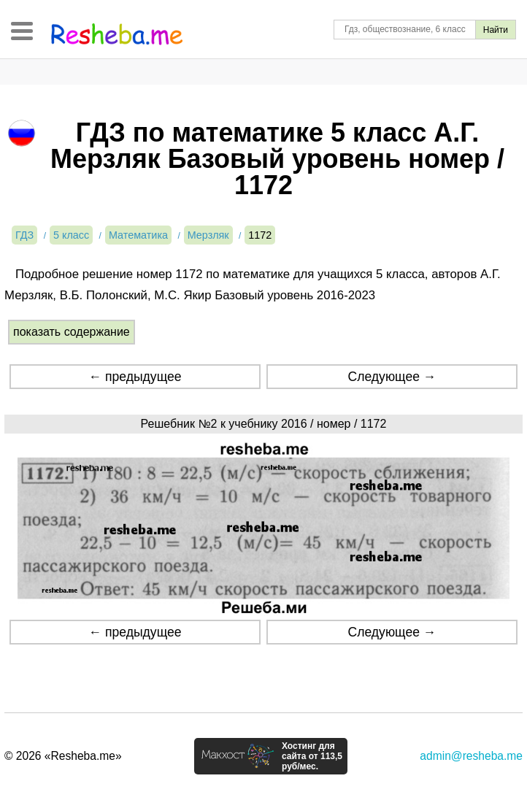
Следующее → (391, 376)
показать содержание (71, 332)
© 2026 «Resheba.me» (63, 756)
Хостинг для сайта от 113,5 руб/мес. (312, 756)
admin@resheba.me (471, 756)
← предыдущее (135, 376)
